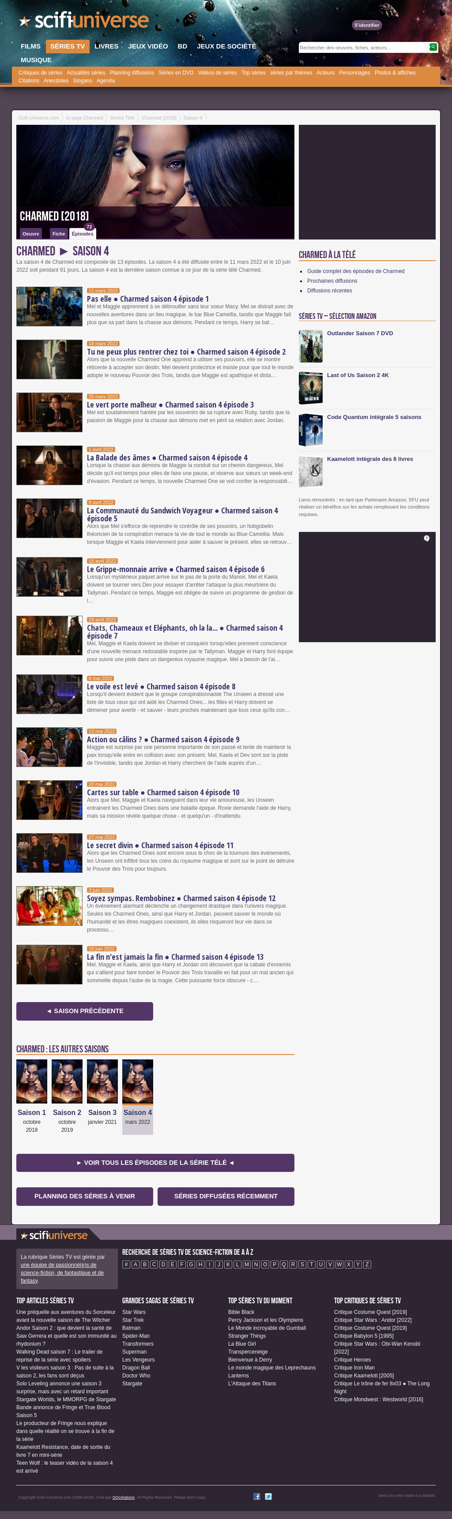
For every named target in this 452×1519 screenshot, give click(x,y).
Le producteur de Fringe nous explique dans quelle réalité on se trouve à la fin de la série (65, 1431)
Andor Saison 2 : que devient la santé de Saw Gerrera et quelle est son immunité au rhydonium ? (66, 1336)
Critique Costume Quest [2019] (370, 1312)
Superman (134, 1352)
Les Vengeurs (138, 1360)
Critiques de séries (40, 73)
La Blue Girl (242, 1344)
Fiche (59, 233)
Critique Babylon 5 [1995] (364, 1336)
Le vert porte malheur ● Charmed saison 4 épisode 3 (170, 404)
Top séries (253, 73)
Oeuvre (31, 233)
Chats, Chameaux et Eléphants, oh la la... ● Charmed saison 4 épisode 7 (184, 631)
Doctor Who (136, 1376)
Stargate (132, 1384)
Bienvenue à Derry (250, 1360)
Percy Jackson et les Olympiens (265, 1320)
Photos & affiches (395, 73)
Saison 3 (102, 1112)
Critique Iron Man (354, 1368)
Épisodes (83, 232)
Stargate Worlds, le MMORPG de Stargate (66, 1399)
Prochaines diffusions (332, 281)
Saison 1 (32, 1112)
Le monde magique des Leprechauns (272, 1368)
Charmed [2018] (54, 216)
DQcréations (124, 1497)
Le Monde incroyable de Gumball (267, 1328)
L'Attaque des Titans (252, 1384)
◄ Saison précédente (85, 1010)
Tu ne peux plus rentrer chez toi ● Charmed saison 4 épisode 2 (186, 351)
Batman (131, 1328)
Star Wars (134, 1312)
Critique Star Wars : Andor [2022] (373, 1320)
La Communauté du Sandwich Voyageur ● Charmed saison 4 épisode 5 (182, 514)
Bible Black (241, 1312)
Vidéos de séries (217, 73)
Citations (29, 81)
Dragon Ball (136, 1368)
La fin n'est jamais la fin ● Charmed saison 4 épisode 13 (175, 956)
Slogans (82, 81)
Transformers (138, 1344)
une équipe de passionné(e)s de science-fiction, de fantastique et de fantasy (62, 1273)
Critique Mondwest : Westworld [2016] (378, 1399)
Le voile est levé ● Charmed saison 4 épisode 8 (161, 686)
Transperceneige (248, 1352)
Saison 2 (67, 1112)
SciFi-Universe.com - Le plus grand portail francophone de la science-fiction (84, 22)
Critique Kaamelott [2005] (364, 1376)
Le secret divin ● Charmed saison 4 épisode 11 (160, 845)
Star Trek (133, 1320)
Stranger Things (247, 1336)
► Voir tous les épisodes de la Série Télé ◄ (155, 1162)
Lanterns (238, 1376)
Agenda (106, 81)
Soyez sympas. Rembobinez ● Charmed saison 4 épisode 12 (181, 898)
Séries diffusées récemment (226, 1196)
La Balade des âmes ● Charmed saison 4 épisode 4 (167, 457)
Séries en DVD (175, 73)
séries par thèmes (291, 73)
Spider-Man (136, 1336)
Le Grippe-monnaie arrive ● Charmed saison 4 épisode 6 (175, 569)
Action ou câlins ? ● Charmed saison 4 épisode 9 (163, 739)
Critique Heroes (352, 1360)
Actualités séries (86, 73)
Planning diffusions (132, 73)
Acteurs (325, 73)
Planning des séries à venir (84, 1196)
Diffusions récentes (329, 291)
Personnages (354, 73)
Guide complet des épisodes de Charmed (356, 271)
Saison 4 (138, 1112)
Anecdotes (56, 81)
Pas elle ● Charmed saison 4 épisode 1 (148, 298)
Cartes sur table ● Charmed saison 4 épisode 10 (163, 792)
